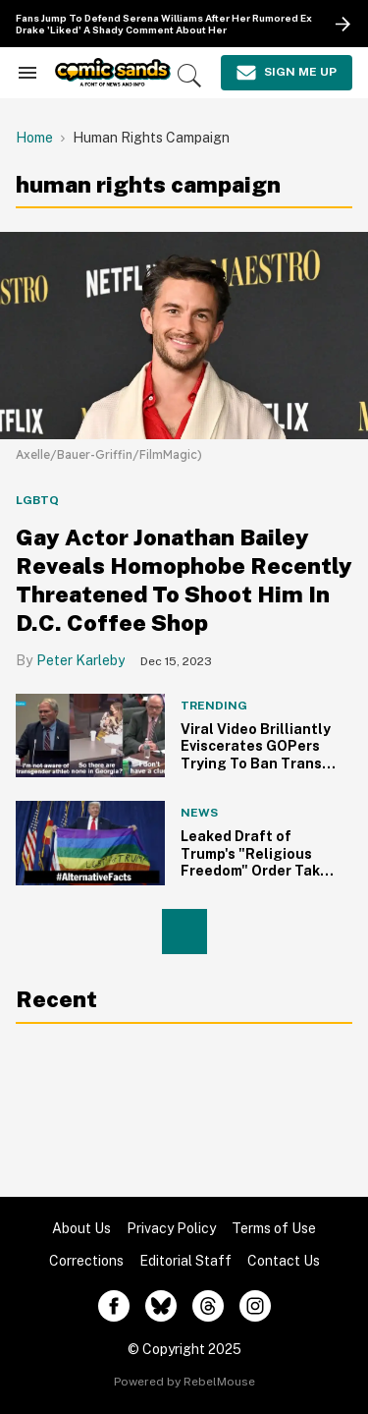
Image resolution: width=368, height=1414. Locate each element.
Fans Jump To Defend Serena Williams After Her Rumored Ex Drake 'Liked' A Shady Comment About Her (164, 24)
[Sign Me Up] (286, 72)
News (199, 813)
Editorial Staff (185, 1261)
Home (34, 137)
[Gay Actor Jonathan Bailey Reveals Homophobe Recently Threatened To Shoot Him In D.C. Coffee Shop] (184, 334)
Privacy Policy (171, 1228)
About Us (81, 1228)
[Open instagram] (255, 1306)
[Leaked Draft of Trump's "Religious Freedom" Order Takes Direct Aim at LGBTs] (90, 843)
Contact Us (283, 1261)
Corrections (86, 1261)
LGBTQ (37, 500)
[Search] (189, 75)
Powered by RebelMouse (184, 1381)
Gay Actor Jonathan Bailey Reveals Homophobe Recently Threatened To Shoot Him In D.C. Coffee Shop (184, 579)
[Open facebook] (114, 1306)
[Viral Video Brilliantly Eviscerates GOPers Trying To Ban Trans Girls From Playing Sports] (90, 734)
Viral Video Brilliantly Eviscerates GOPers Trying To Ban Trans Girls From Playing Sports (256, 763)
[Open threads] (208, 1306)
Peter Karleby (80, 660)
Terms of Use (274, 1228)
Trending (214, 705)
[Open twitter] (161, 1306)
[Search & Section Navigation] (27, 73)
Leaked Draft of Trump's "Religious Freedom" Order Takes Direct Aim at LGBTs (259, 862)
